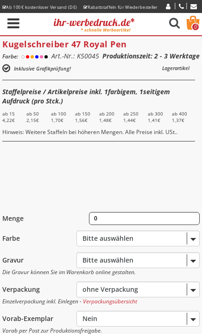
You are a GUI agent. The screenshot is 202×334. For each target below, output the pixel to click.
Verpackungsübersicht (110, 301)
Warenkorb (195, 27)
